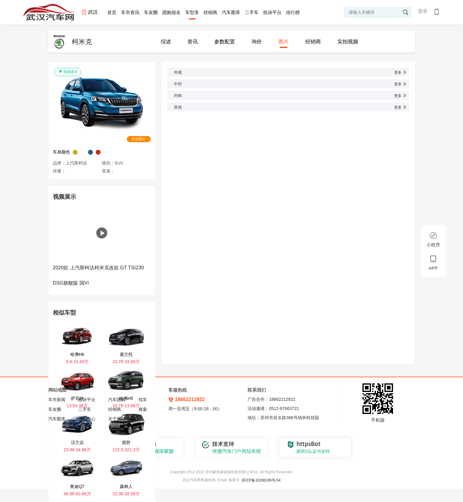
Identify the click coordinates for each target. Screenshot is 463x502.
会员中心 (86, 418)
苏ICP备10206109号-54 (261, 480)
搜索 (142, 409)
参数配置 (224, 42)
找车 (142, 399)
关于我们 (116, 418)
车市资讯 (130, 12)
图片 (283, 42)
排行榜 (293, 12)
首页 (111, 12)
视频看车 (67, 71)
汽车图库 (231, 12)
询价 (257, 42)
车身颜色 (61, 151)
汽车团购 (116, 399)
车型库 (192, 12)
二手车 (252, 12)
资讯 (192, 42)
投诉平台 (272, 12)
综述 (166, 42)
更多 (400, 72)
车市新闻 (56, 399)
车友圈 (151, 12)
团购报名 (171, 12)
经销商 (210, 12)
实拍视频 (347, 42)
